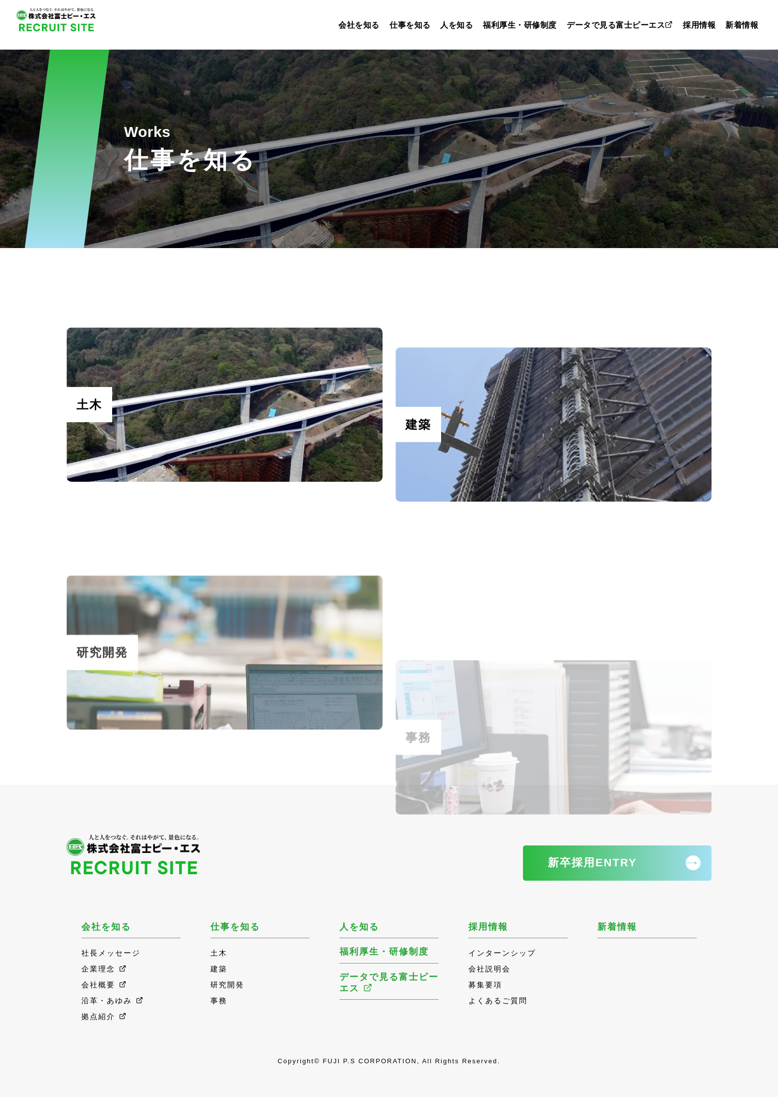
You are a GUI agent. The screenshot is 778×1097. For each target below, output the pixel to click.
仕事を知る (410, 25)
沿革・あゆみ (112, 1000)
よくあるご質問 (497, 1000)
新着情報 (741, 25)
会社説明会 (489, 969)
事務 (218, 1000)
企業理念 (104, 969)
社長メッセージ (110, 953)
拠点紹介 (104, 1016)
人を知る (456, 25)
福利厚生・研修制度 (520, 25)
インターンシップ (502, 953)
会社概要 (104, 984)
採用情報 (699, 25)
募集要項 (485, 984)
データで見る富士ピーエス (620, 24)
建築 (218, 969)
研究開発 (227, 984)
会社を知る (359, 25)
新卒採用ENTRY (592, 862)
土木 (218, 953)
